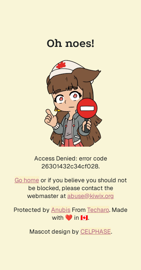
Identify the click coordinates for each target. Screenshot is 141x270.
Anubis (60, 210)
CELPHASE (95, 232)
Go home (27, 180)
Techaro (98, 210)
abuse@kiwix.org (90, 196)
